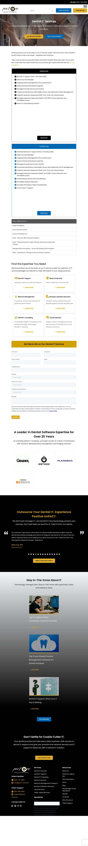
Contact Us (80, 10)
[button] (23, 461)
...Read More (38, 540)
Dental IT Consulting (41, 777)
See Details (44, 138)
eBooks (64, 794)
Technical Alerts (68, 779)
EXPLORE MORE (44, 719)
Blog (63, 785)
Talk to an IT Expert (54, 36)
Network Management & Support (46, 783)
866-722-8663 (82, 2)
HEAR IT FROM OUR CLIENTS (44, 561)
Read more (35, 627)
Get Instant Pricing (34, 36)
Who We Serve (67, 800)
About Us (65, 771)
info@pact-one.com (21, 783)
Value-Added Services (42, 793)
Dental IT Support (40, 774)
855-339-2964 (19, 791)
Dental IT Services (40, 771)
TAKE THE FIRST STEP (44, 758)
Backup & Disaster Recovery (44, 786)
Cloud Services (39, 789)
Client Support (64, 10)
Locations (65, 797)
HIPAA (64, 782)
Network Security (40, 780)
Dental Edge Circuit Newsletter (69, 790)
